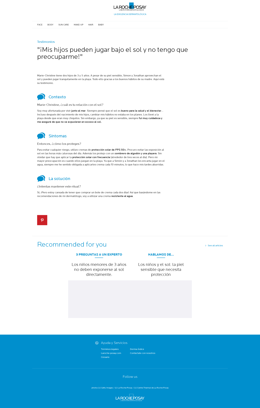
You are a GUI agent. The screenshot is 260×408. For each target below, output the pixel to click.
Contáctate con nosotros (142, 353)
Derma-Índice (137, 349)
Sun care (63, 24)
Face (39, 24)
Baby (101, 24)
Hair (90, 24)
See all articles (215, 245)
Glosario (105, 357)
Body (50, 24)
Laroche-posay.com (111, 353)
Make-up (78, 24)
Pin (42, 220)
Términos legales (110, 349)
